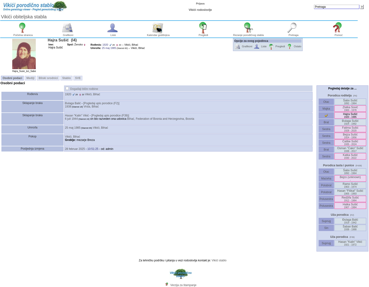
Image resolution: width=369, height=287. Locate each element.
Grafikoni (68, 33)
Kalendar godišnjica (158, 33)
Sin (326, 228)
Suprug (326, 221)
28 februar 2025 (75, 149)
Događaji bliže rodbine (84, 89)
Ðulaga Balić (73, 103)
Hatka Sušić (350, 206)
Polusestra (326, 199)
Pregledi (203, 33)
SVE (78, 78)
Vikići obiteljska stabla (24, 16)
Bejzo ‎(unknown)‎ (350, 178)
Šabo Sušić (350, 102)
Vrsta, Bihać (91, 106)
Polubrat (326, 185)
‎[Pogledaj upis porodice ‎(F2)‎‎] (101, 103)
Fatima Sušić (350, 129)
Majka (326, 108)
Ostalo (293, 47)
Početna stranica (23, 33)
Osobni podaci (12, 78)
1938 (68, 106)
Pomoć (338, 33)
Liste (113, 33)
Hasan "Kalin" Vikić (77, 115)
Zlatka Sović (350, 109)
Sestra (326, 129)
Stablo (66, 78)
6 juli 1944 (71, 118)
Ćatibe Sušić (350, 143)
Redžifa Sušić (350, 199)
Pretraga (293, 33)
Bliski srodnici (48, 78)
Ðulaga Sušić (350, 122)
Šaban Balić (350, 228)
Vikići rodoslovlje (200, 10)
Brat (326, 122)
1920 (68, 94)
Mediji (30, 78)
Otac (326, 102)
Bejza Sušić (350, 136)
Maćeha (326, 178)
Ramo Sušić (350, 185)
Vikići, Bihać (92, 94)
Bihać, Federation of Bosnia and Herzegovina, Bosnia (160, 118)
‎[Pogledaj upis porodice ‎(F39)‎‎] (110, 115)
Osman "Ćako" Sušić (350, 149)
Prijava (200, 3)
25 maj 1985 (72, 127)
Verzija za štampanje (183, 285)
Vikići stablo (219, 260)
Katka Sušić (350, 156)
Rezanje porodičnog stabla (248, 33)
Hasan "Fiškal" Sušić (350, 192)
